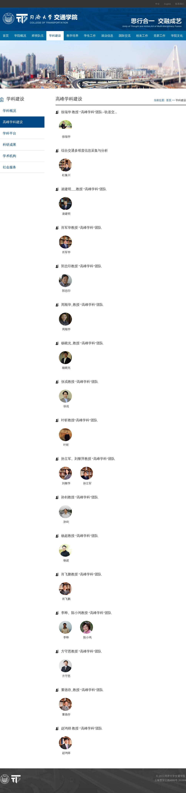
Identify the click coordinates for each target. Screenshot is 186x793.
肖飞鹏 (66, 598)
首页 (6, 35)
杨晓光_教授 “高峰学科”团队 (82, 343)
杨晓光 (66, 367)
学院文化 (177, 35)
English (167, 4)
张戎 (66, 406)
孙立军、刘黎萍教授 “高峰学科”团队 (88, 459)
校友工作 (142, 35)
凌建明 (66, 213)
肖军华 (66, 252)
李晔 (66, 637)
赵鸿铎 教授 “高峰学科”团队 (81, 728)
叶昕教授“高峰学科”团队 (79, 420)
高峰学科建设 (13, 122)
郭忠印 (66, 290)
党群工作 (159, 35)
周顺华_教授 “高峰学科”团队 (82, 304)
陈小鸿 (87, 637)
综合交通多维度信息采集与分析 (84, 150)
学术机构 (9, 156)
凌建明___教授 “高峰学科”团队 (83, 189)
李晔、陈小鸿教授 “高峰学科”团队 (86, 613)
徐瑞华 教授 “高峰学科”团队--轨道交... (89, 112)
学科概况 (9, 111)
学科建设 (55, 35)
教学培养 (72, 35)
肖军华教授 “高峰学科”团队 (81, 227)
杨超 (66, 560)
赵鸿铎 (66, 753)
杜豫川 (66, 175)
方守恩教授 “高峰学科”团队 (81, 651)
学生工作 (90, 35)
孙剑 (66, 521)
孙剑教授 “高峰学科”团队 (79, 497)
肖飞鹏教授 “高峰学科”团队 (81, 574)
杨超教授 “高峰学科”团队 (79, 536)
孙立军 (87, 483)
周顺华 (66, 329)
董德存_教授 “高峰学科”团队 (82, 690)
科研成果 (9, 144)
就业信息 (107, 35)
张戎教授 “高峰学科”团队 (79, 382)
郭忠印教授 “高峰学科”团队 (81, 266)
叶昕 (66, 444)
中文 (157, 4)
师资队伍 (38, 35)
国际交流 (125, 35)
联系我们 (179, 4)
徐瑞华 (66, 136)
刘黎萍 (66, 483)
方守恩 (66, 675)
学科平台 (9, 133)
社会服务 (9, 167)
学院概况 (20, 35)
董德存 (66, 714)
